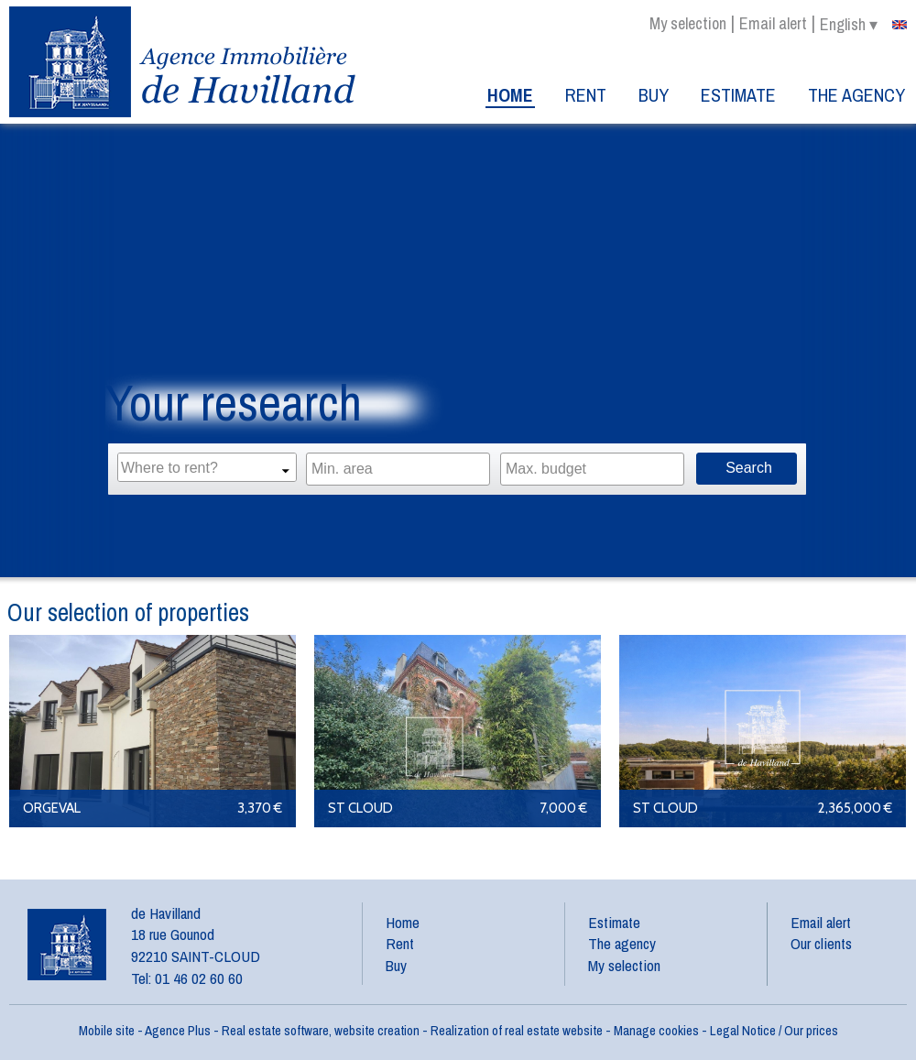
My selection (687, 23)
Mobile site (107, 1030)
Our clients (821, 943)
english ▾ (863, 24)
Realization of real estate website (517, 1030)
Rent (585, 94)
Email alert (773, 23)
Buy (653, 94)
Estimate (738, 94)
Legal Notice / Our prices (774, 1030)
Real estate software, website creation (321, 1030)
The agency (856, 94)
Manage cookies (656, 1030)
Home (510, 94)
